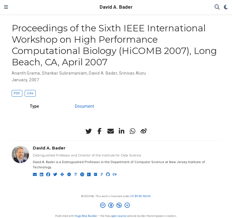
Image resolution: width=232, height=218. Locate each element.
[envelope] (110, 131)
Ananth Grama (26, 73)
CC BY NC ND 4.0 (141, 196)
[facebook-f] (99, 131)
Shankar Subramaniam (64, 73)
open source (118, 215)
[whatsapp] (132, 131)
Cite (30, 93)
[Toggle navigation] (6, 7)
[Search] (217, 7)
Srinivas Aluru (132, 73)
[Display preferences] (226, 7)
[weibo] (143, 131)
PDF (17, 93)
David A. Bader (116, 7)
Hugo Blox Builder (86, 215)
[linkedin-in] (121, 131)
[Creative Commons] (116, 206)
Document (84, 106)
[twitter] (88, 131)
